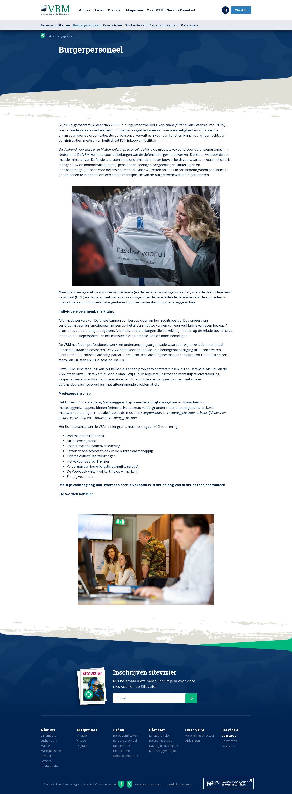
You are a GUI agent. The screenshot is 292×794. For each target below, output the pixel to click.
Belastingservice (160, 740)
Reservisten (112, 25)
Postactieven (135, 25)
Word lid (241, 10)
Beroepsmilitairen (55, 25)
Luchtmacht (49, 740)
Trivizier (82, 735)
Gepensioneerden (163, 25)
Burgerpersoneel (86, 25)
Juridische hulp (159, 735)
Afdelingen (192, 740)
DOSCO (46, 761)
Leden (100, 10)
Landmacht (48, 735)
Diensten (115, 10)
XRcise (81, 740)
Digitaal (82, 745)
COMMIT (47, 756)
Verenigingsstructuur (199, 735)
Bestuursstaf (50, 766)
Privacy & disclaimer (149, 784)
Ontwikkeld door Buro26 (179, 784)
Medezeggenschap (162, 751)
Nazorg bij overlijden (163, 745)
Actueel (85, 10)
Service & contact (181, 10)
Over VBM (155, 10)
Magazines (135, 10)
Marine (45, 745)
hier (89, 494)
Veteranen (189, 25)
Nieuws (48, 729)
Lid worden (229, 741)
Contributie (229, 746)
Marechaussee (51, 751)
